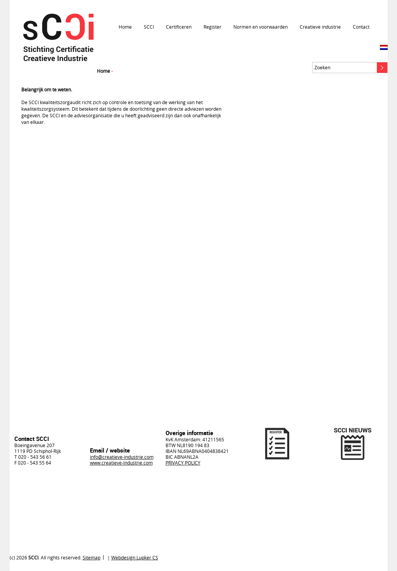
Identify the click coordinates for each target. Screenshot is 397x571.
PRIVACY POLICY (183, 463)
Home (125, 27)
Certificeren (179, 27)
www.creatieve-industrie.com (121, 463)
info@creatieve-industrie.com (122, 457)
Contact (361, 27)
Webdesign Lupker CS (134, 557)
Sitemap (91, 557)
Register (212, 27)
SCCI (149, 27)
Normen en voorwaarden (260, 27)
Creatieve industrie (320, 27)
